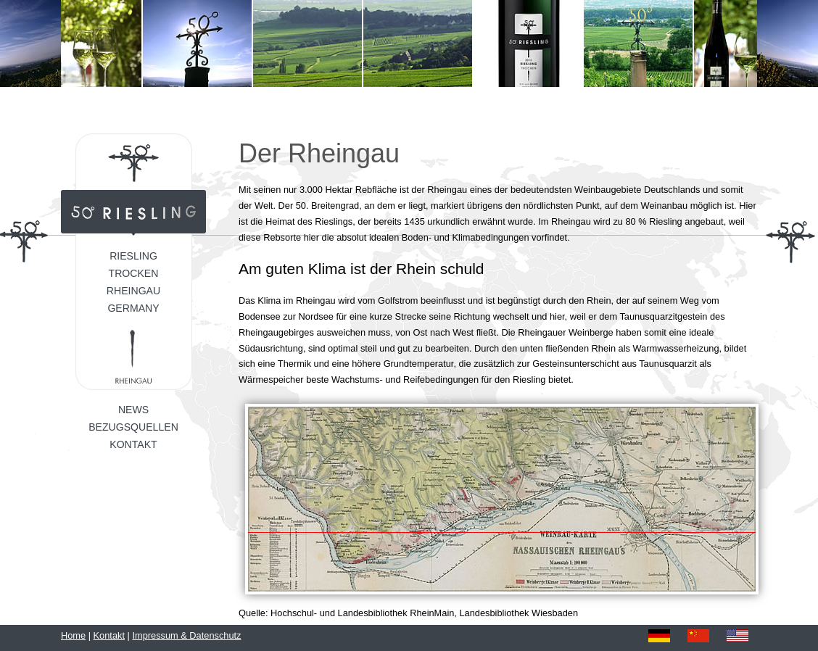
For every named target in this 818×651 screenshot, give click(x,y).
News (133, 409)
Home (73, 635)
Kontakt (133, 444)
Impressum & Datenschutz (186, 635)
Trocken (134, 273)
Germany (133, 308)
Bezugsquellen (133, 427)
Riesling (133, 256)
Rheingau (133, 291)
